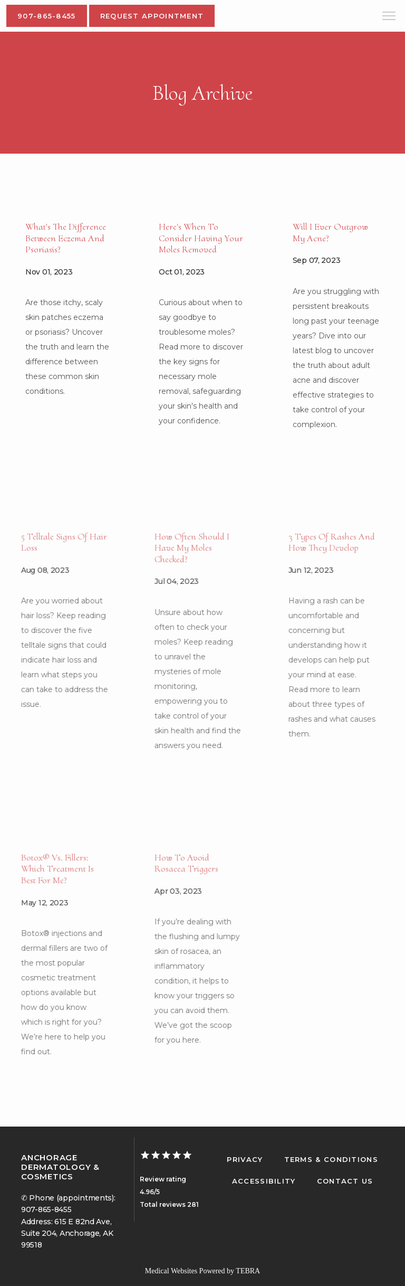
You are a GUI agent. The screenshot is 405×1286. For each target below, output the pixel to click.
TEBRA (248, 1271)
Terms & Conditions (331, 1159)
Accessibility (264, 1181)
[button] (389, 16)
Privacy (245, 1159)
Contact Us (345, 1181)
